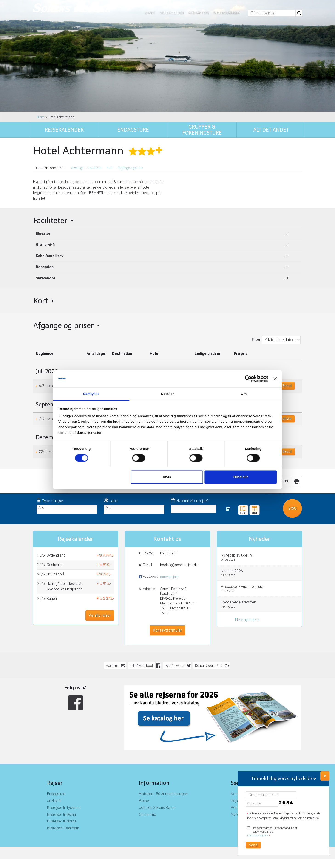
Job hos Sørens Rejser (157, 807)
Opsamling (147, 814)
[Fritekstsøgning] (272, 13)
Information (154, 783)
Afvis (166, 477)
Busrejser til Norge (62, 821)
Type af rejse (50, 500)
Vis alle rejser (100, 615)
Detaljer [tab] (167, 394)
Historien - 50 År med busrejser (163, 794)
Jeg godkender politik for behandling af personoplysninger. (272, 832)
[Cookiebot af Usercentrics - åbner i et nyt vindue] (237, 378)
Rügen (52, 598)
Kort (109, 168)
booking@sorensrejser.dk (178, 565)
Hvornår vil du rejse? (190, 500)
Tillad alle (233, 477)
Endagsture (56, 794)
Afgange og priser (130, 168)
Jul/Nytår (54, 801)
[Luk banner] (264, 378)
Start (150, 13)
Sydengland (56, 555)
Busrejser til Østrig (61, 814)
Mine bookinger (226, 13)
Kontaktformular (167, 630)
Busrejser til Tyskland (63, 807)
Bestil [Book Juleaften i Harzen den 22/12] (287, 451)
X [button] (325, 775)
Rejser (54, 783)
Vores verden (172, 13)
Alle (66, 507)
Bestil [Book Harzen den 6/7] (287, 386)
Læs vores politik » (257, 835)
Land (110, 500)
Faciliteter (95, 168)
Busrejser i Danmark (63, 828)
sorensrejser (169, 577)
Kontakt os (198, 13)
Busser (144, 801)
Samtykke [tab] (99, 394)
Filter (256, 339)
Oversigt (77, 168)
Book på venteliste (276, 419)
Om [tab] (236, 394)
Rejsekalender (255, 508)
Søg (292, 508)
